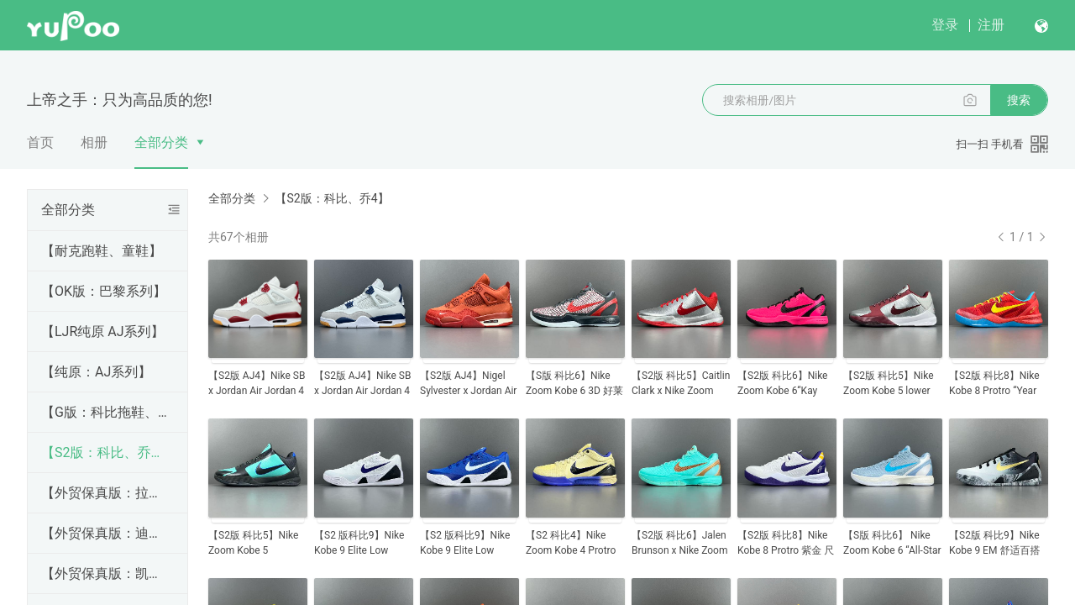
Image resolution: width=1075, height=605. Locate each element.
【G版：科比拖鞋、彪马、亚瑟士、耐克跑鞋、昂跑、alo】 (104, 412)
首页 (40, 142)
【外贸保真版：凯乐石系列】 (104, 573)
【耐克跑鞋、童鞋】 (101, 251)
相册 (94, 142)
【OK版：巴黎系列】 (103, 291)
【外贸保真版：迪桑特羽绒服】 (104, 533)
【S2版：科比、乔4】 (104, 452)
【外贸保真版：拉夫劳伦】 (104, 493)
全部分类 (161, 142)
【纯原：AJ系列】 (96, 372)
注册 (991, 25)
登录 (944, 25)
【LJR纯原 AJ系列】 (103, 331)
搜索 (1018, 100)
